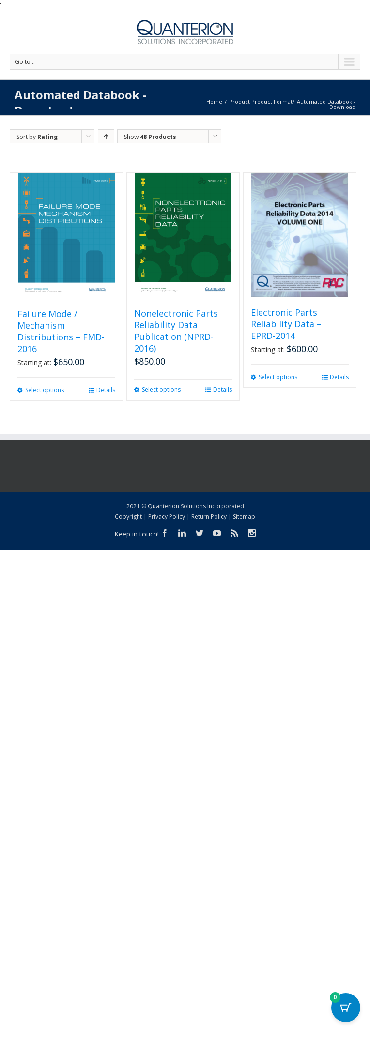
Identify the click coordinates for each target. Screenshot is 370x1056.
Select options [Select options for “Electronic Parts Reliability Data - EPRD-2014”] (278, 377)
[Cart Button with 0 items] (345, 1007)
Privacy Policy (166, 516)
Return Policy (209, 516)
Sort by (37, 137)
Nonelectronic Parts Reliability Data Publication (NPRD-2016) (176, 330)
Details (105, 390)
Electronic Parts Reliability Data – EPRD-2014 (286, 323)
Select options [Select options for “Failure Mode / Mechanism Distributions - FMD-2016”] (44, 390)
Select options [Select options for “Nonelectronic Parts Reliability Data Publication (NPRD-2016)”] (161, 389)
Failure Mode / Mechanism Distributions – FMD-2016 (61, 331)
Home (214, 101)
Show (150, 137)
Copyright (128, 516)
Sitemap (244, 516)
